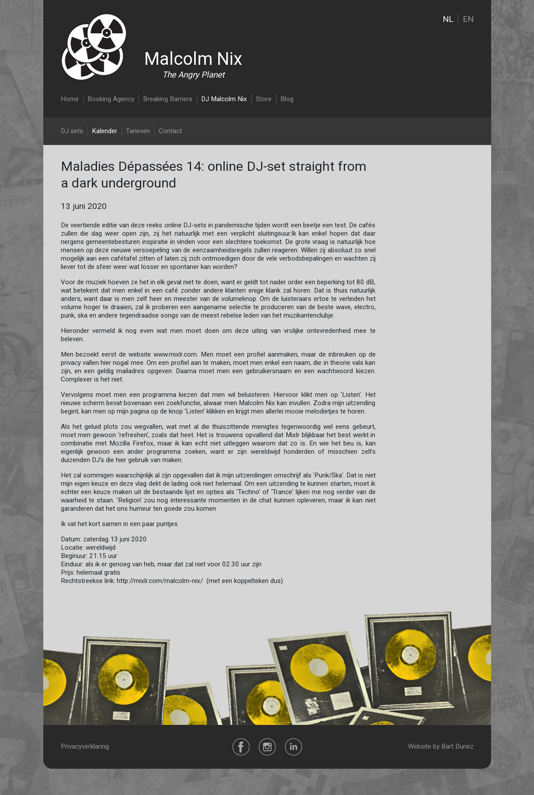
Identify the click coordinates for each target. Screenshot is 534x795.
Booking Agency (110, 99)
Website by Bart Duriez (441, 746)
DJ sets (72, 131)
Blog (286, 99)
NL (448, 19)
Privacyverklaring (85, 746)
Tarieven (138, 131)
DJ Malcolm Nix (224, 99)
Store (264, 99)
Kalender (104, 131)
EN (468, 19)
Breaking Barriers (167, 99)
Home (70, 99)
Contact (170, 131)
